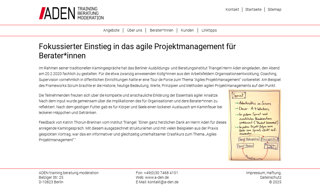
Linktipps (209, 30)
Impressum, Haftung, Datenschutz (263, 175)
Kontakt (232, 9)
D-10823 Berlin (51, 182)
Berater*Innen (161, 30)
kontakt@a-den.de (163, 182)
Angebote (111, 30)
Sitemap (274, 9)
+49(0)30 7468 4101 (161, 173)
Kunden (187, 30)
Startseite (253, 9)
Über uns (134, 30)
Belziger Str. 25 (51, 177)
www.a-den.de (157, 177)
